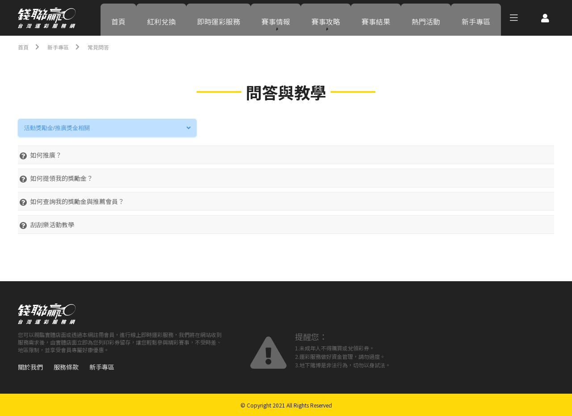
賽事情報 (275, 17)
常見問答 (105, 46)
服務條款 (66, 366)
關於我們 (30, 366)
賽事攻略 (325, 17)
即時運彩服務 (218, 17)
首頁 (118, 17)
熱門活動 (426, 17)
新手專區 (476, 17)
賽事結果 (376, 17)
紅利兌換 (161, 17)
